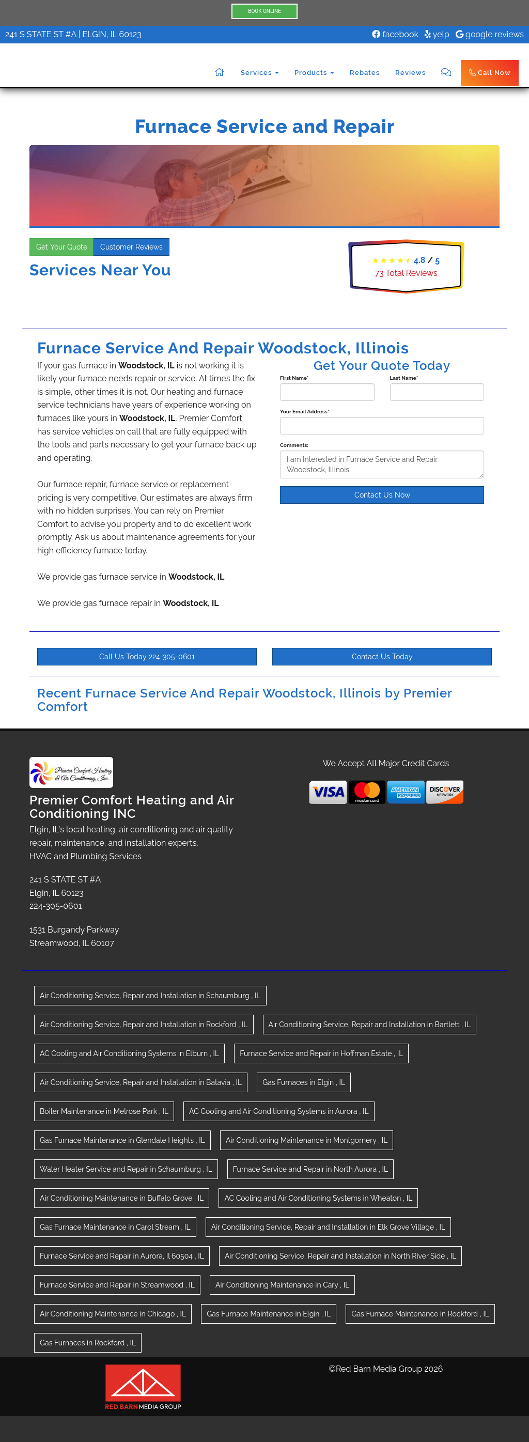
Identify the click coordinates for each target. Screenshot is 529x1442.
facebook (395, 34)
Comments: (294, 445)
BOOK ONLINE (264, 11)
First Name (294, 378)
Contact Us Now (382, 495)
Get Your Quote (61, 247)
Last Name (404, 378)
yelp (437, 34)
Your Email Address (304, 411)
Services (260, 72)
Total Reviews (406, 273)
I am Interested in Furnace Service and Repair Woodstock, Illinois (382, 464)
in (150, 995)
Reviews (410, 72)
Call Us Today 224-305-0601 (147, 657)
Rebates (365, 72)
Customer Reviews (131, 247)
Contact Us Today (382, 657)
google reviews (490, 34)
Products (314, 72)
